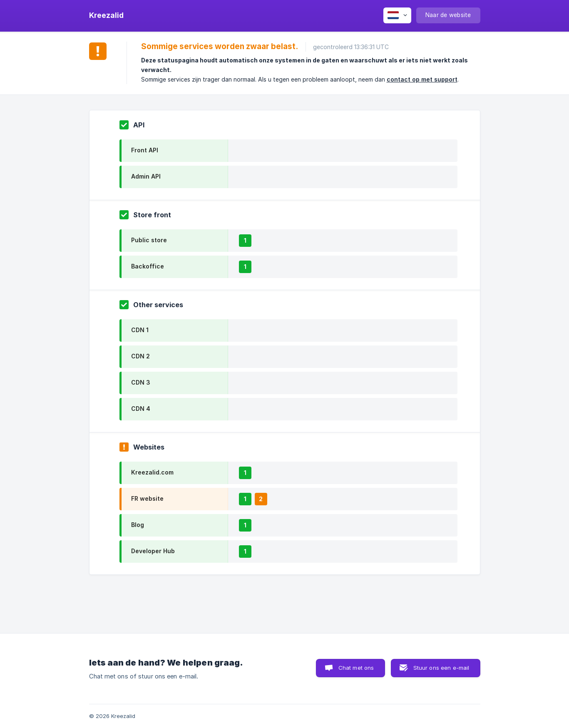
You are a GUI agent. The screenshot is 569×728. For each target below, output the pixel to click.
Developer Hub (153, 550)
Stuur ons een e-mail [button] (441, 667)
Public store (149, 239)
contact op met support (422, 79)
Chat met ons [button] (356, 667)
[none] (106, 15)
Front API (144, 150)
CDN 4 (140, 408)
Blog (137, 524)
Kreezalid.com (152, 472)
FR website (147, 498)
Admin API (146, 176)
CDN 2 (140, 356)
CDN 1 (140, 329)
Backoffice (147, 266)
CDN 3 (140, 382)
